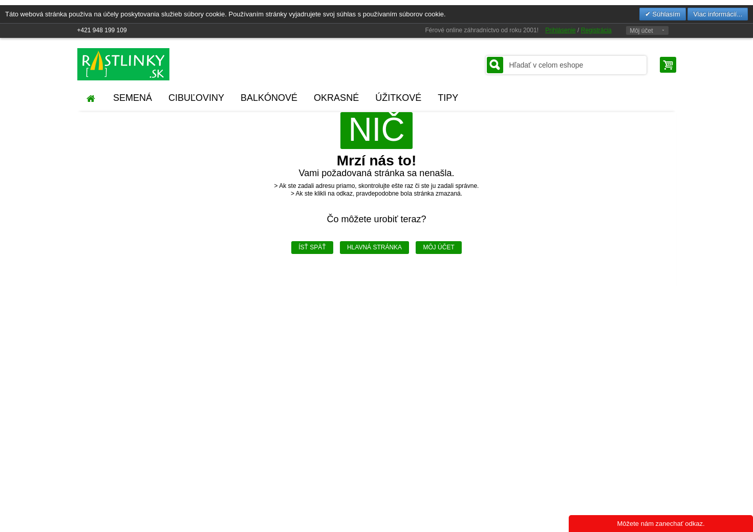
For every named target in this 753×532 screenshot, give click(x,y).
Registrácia (596, 30)
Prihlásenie (560, 30)
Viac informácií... (717, 14)
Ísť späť (312, 247)
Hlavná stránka (374, 247)
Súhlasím (665, 14)
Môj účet (641, 30)
